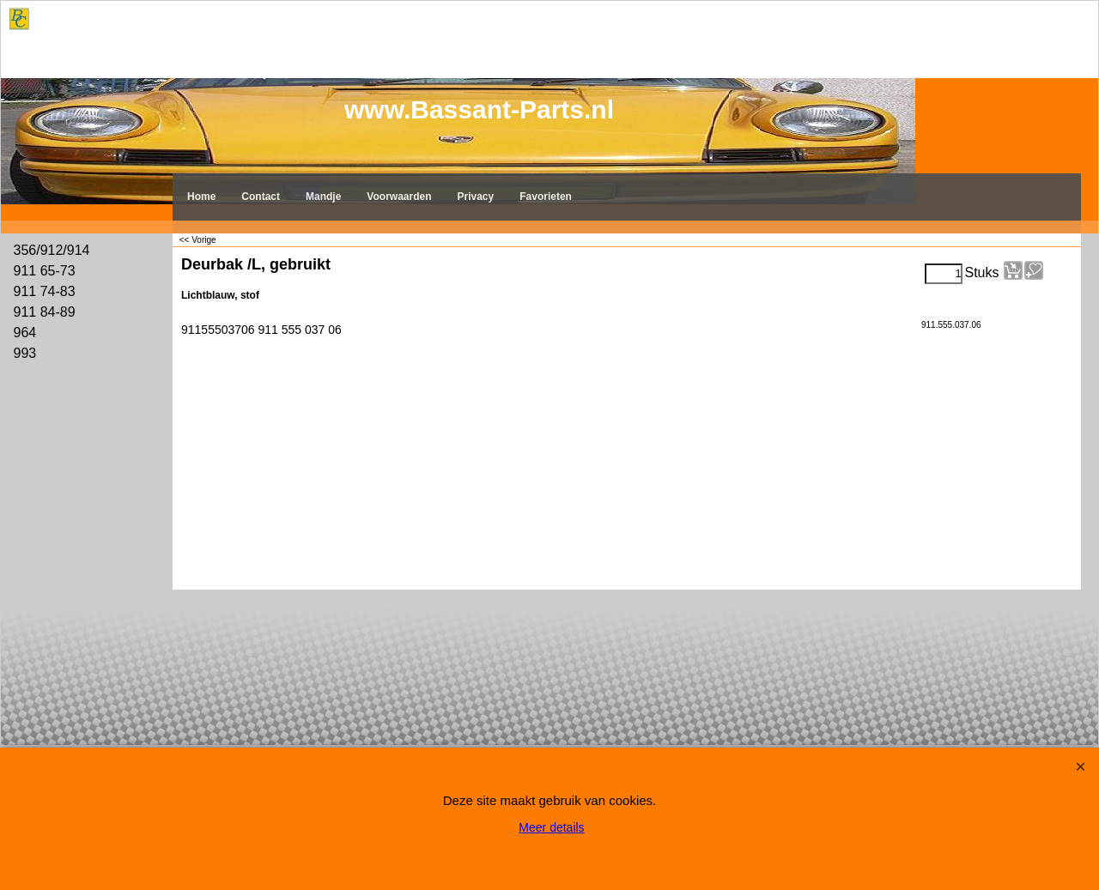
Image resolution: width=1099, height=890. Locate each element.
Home (201, 197)
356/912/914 (52, 250)
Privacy (476, 197)
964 (25, 332)
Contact (260, 197)
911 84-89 (45, 312)
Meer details (551, 827)
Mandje (323, 197)
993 (25, 353)
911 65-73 (45, 270)
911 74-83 (45, 291)
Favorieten (545, 197)
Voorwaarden (399, 197)
